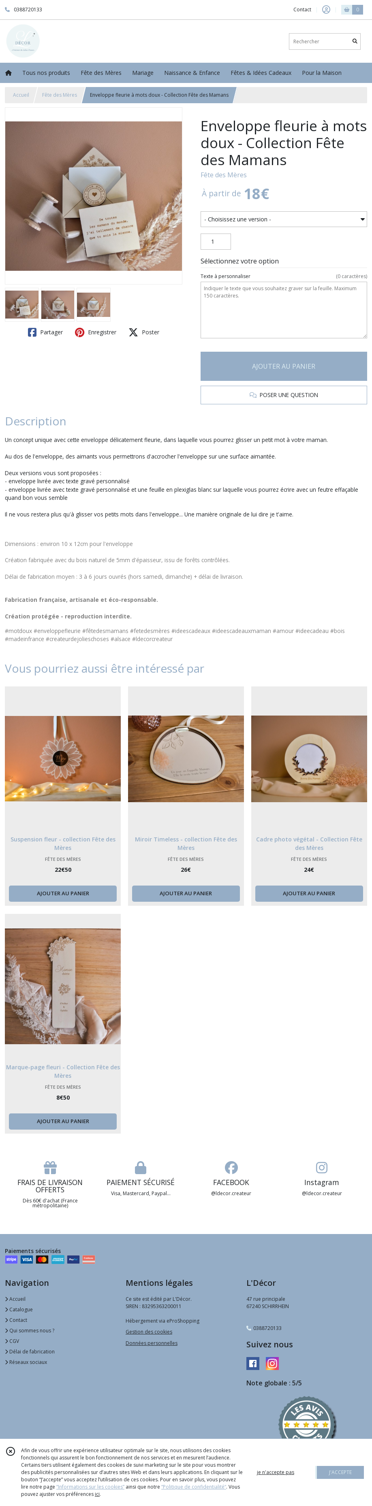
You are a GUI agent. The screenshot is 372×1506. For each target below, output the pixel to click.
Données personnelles (151, 1343)
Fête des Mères (59, 94)
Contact (302, 9)
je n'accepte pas (275, 1472)
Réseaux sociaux (26, 1362)
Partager (45, 332)
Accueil (21, 94)
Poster (143, 332)
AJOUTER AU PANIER (283, 366)
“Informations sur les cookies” (90, 1486)
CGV (12, 1341)
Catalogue (19, 1309)
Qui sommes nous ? (29, 1330)
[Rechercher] (355, 41)
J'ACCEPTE (340, 1472)
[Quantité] (216, 242)
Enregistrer (95, 332)
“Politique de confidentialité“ (193, 1486)
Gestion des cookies (149, 1331)
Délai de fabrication (30, 1351)
